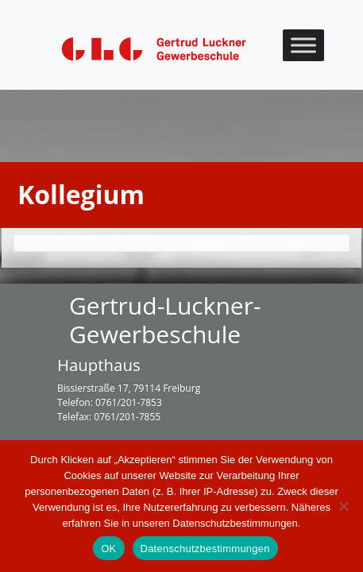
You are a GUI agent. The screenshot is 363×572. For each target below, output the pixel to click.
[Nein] (343, 506)
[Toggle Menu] (303, 44)
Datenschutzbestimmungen (205, 549)
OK (108, 549)
